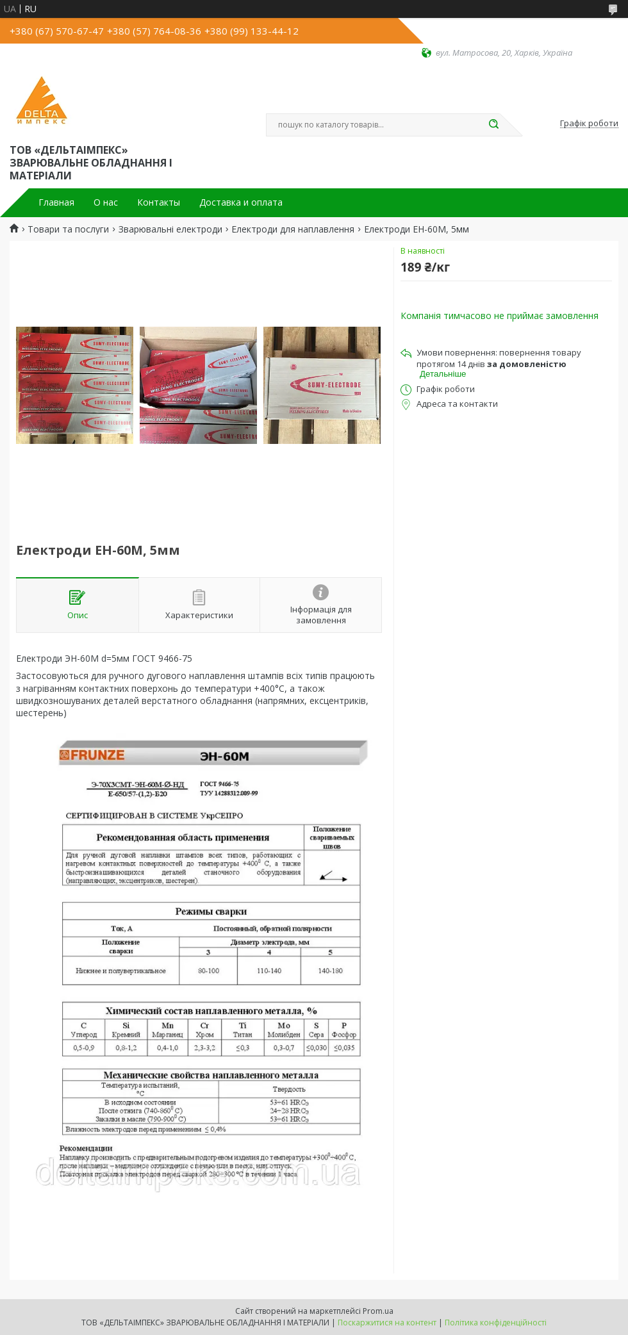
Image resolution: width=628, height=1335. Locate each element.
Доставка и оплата (241, 202)
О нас (106, 202)
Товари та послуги (68, 229)
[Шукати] (493, 124)
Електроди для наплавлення (292, 229)
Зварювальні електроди (170, 229)
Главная (56, 202)
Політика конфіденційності (496, 1322)
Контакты (158, 202)
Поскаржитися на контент (387, 1322)
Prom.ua (378, 1311)
